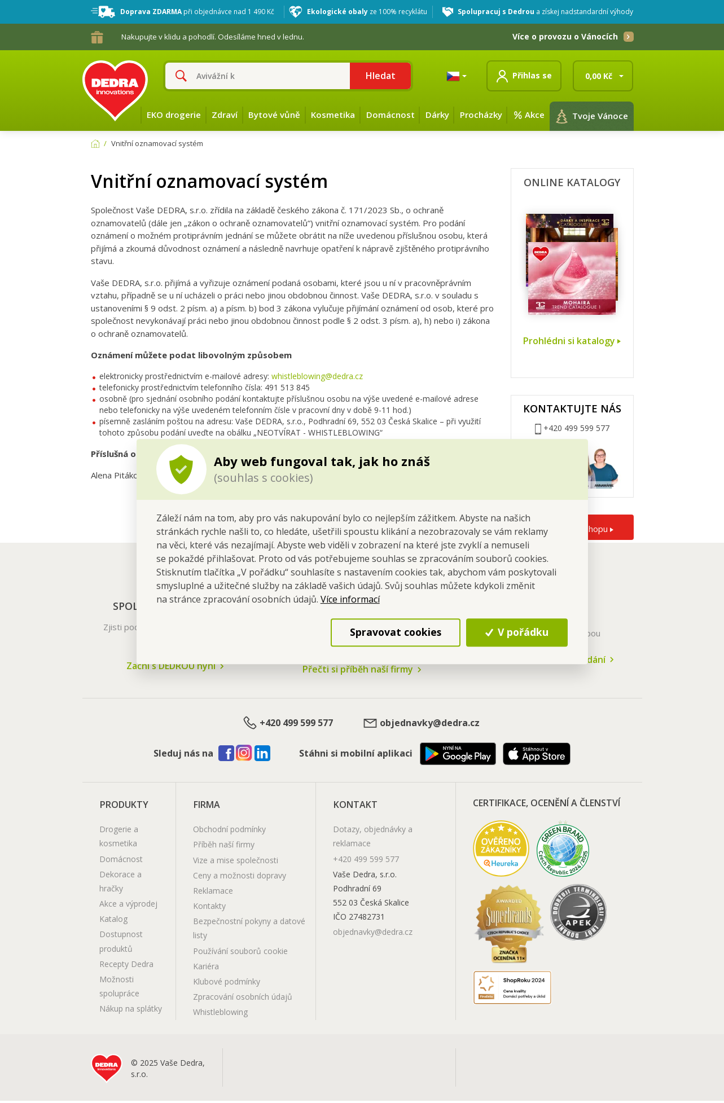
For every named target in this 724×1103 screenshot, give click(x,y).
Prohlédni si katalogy (572, 341)
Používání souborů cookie (240, 951)
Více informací (350, 599)
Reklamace (213, 890)
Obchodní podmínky (229, 829)
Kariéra (206, 966)
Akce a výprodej (128, 903)
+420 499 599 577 (287, 723)
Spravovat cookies (395, 632)
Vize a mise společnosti (235, 860)
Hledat (381, 75)
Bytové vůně (274, 114)
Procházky (481, 114)
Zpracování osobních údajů (242, 996)
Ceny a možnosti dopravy (239, 875)
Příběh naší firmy (224, 844)
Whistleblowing (220, 1012)
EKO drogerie (174, 114)
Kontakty (209, 905)
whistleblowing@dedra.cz (317, 376)
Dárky (437, 114)
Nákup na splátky (130, 1008)
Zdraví (225, 114)
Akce (529, 114)
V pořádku (517, 632)
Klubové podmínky (226, 981)
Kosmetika (333, 114)
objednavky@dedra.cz (421, 723)
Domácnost (390, 114)
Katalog (113, 918)
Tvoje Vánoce (591, 116)
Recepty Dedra (126, 964)
